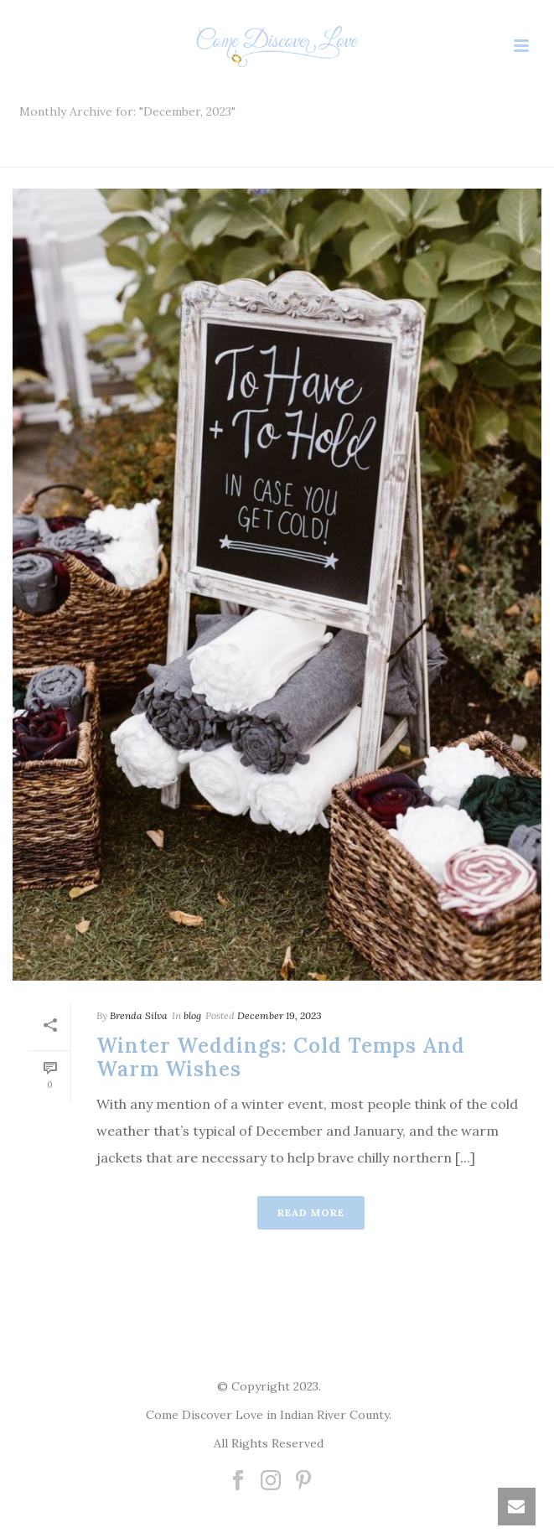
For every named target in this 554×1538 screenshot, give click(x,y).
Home (271, 155)
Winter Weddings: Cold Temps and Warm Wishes (280, 1058)
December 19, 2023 (279, 1015)
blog (192, 1015)
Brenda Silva (139, 1015)
